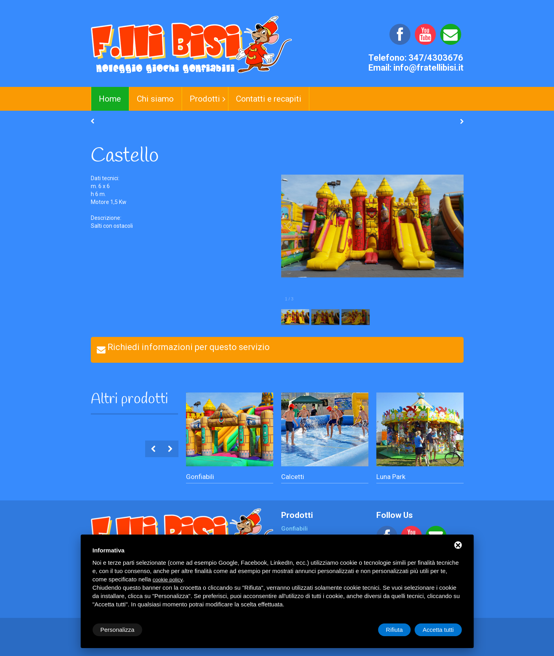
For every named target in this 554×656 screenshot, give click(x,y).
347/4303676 (435, 58)
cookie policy (168, 580)
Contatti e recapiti (268, 99)
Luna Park (390, 477)
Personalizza (117, 629)
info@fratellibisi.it (428, 68)
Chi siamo (155, 99)
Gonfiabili (200, 477)
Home (110, 99)
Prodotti (205, 99)
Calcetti (292, 477)
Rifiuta (394, 629)
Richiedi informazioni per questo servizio (188, 347)
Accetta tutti (438, 629)
